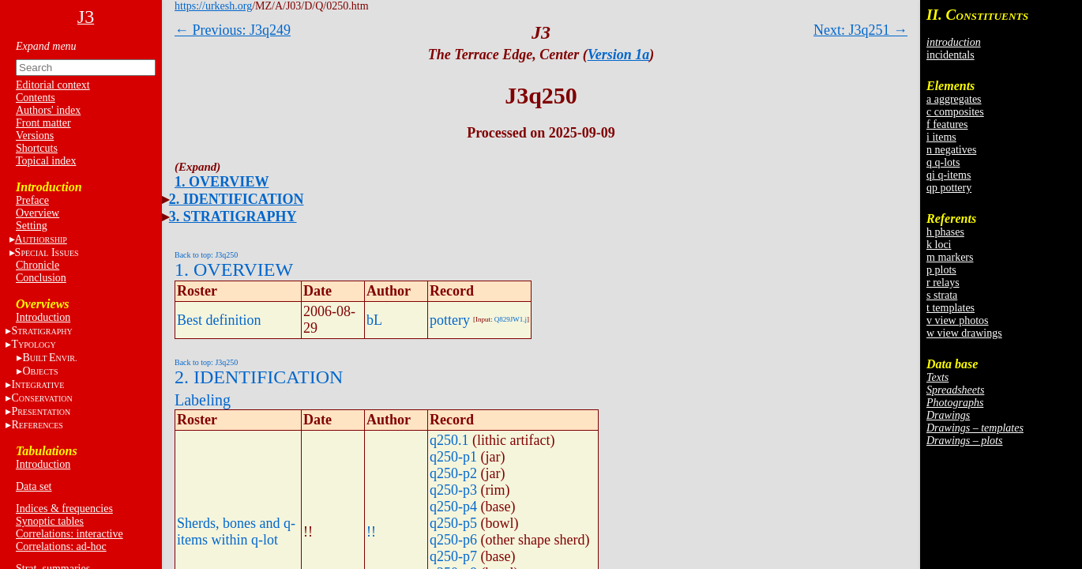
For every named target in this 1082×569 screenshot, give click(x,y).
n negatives (951, 150)
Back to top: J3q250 (206, 255)
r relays (943, 282)
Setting (31, 226)
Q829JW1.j (510, 319)
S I (47, 252)
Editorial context (53, 85)
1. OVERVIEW (222, 182)
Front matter (43, 123)
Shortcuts (37, 148)
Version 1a (619, 54)
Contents (35, 98)
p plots (941, 270)
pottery (450, 320)
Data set (33, 486)
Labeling (203, 400)
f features (946, 124)
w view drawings (964, 333)
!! (371, 532)
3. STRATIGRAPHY (233, 216)
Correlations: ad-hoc (61, 546)
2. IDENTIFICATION (236, 199)
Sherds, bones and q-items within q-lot (236, 531)
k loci (939, 245)
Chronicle (37, 265)
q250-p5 (453, 523)
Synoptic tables (50, 521)
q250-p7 (453, 556)
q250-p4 (453, 506)
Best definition (219, 320)
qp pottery (948, 188)
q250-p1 (453, 457)
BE (49, 358)
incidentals (950, 55)
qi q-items (948, 175)
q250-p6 (453, 540)
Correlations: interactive (69, 534)
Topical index (46, 161)
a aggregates (954, 99)
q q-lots (943, 162)
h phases (945, 232)
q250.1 (449, 440)
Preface (32, 200)
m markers (949, 257)
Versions (35, 135)
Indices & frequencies (64, 508)
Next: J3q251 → (860, 30)
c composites (955, 112)
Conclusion (41, 278)
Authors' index (48, 110)
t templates (950, 308)
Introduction (43, 317)
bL (374, 320)
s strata (941, 295)
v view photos (957, 320)
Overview (37, 213)
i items (941, 137)
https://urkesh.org (213, 6)
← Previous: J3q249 (233, 30)
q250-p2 (453, 473)
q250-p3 (453, 490)
